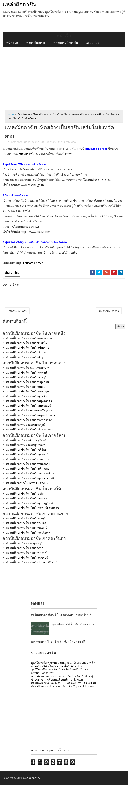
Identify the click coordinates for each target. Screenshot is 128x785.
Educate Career (33, 263)
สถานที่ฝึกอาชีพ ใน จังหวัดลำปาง (26, 353)
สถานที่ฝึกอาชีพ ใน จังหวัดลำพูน (25, 357)
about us (92, 42)
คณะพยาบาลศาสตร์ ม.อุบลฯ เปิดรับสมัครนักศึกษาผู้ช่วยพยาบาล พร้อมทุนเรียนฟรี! (62, 678)
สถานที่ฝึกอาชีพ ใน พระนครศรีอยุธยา (29, 411)
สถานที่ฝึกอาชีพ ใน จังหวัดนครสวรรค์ (29, 420)
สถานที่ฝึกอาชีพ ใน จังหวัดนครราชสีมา (30, 474)
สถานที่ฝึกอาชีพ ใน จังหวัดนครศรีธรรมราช (32, 508)
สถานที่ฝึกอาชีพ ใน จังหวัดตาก (24, 548)
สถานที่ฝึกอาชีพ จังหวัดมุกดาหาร (26, 445)
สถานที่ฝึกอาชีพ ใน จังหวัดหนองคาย (28, 464)
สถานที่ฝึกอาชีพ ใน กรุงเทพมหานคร (28, 368)
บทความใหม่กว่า (17, 311)
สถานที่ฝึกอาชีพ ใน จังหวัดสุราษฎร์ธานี (30, 503)
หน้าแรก (12, 42)
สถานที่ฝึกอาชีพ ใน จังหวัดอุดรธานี (27, 455)
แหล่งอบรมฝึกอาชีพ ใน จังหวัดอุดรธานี (58, 641)
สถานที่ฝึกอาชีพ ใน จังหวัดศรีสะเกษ (27, 469)
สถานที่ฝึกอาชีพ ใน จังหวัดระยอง (26, 523)
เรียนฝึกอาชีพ (60, 114)
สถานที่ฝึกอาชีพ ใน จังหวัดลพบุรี (25, 387)
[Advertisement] (64, 77)
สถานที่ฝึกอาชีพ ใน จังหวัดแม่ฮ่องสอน (29, 338)
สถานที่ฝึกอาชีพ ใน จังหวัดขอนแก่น (27, 459)
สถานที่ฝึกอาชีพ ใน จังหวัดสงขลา (26, 499)
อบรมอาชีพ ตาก (80, 114)
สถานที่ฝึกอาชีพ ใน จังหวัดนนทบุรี (26, 373)
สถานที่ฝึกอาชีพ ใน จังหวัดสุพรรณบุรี (28, 406)
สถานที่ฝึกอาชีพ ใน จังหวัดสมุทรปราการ (30, 415)
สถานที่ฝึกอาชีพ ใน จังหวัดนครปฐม (27, 392)
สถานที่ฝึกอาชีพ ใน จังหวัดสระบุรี (26, 377)
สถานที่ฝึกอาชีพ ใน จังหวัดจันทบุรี (26, 528)
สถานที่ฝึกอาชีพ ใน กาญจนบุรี (24, 543)
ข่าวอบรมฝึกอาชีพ (65, 42)
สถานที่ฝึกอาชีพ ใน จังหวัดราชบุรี (26, 553)
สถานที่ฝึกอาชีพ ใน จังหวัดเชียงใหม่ (27, 343)
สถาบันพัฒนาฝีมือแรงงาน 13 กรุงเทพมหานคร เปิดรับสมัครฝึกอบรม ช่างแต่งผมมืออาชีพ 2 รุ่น (63, 684)
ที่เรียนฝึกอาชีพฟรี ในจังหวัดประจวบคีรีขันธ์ (61, 615)
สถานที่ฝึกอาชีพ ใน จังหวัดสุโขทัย (26, 396)
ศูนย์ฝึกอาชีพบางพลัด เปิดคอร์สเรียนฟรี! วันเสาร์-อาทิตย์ (61, 671)
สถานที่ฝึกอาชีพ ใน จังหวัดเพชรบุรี (27, 558)
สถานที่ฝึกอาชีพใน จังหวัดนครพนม (27, 483)
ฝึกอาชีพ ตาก (41, 114)
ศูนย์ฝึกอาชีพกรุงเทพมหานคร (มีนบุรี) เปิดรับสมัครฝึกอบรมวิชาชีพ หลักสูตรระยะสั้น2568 (63, 664)
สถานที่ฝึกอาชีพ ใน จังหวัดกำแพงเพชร (29, 430)
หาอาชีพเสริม (35, 42)
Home (10, 114)
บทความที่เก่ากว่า (109, 311)
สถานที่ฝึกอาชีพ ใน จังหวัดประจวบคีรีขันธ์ (31, 562)
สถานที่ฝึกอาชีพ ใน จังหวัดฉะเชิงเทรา (29, 533)
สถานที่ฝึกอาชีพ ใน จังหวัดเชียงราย (27, 348)
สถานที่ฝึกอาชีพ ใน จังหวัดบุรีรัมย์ (26, 450)
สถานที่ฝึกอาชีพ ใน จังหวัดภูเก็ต (25, 494)
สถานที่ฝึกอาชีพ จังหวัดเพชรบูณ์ (25, 425)
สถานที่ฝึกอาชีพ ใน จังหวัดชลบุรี (25, 518)
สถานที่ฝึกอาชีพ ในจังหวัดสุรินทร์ (26, 440)
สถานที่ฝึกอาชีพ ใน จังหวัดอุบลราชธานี (30, 478)
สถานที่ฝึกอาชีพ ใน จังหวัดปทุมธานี (27, 382)
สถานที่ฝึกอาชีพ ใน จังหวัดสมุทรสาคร (29, 401)
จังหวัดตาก (24, 114)
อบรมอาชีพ (25, 154)
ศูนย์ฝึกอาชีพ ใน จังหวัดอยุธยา (73, 624)
